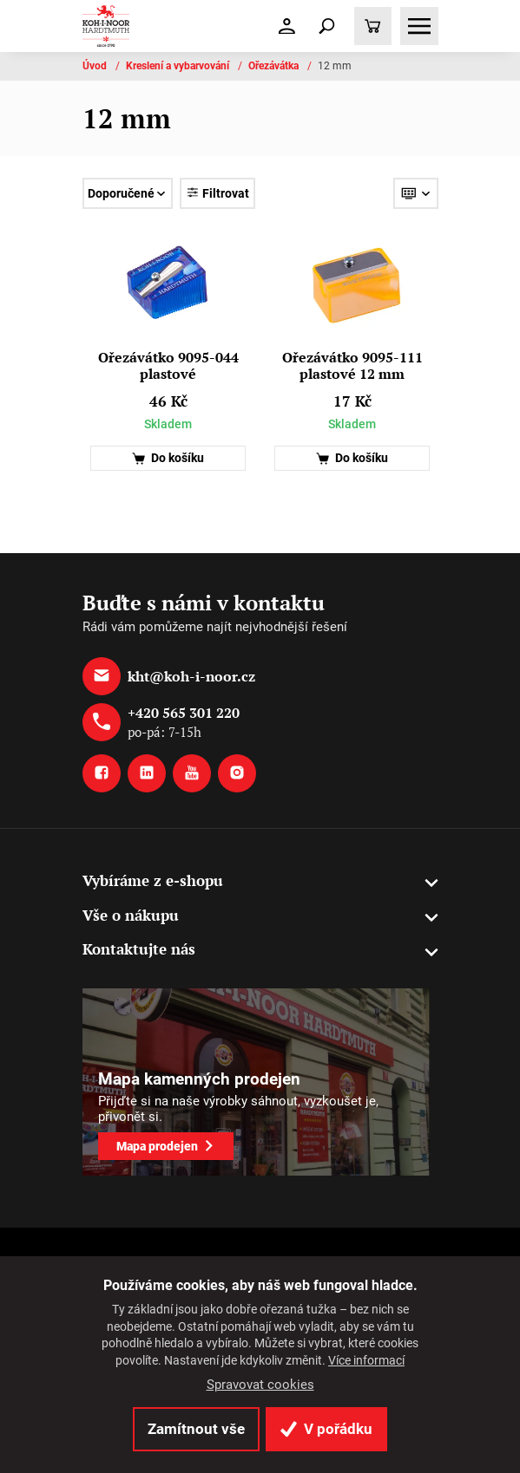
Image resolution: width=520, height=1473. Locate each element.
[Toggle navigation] (327, 26)
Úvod (95, 66)
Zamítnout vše (196, 1428)
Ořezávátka (274, 66)
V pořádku (326, 1428)
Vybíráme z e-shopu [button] (152, 880)
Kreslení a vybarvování (179, 66)
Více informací (366, 1360)
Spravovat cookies (260, 1384)
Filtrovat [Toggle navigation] (218, 193)
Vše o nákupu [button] (130, 915)
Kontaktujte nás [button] (138, 949)
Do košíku (168, 458)
